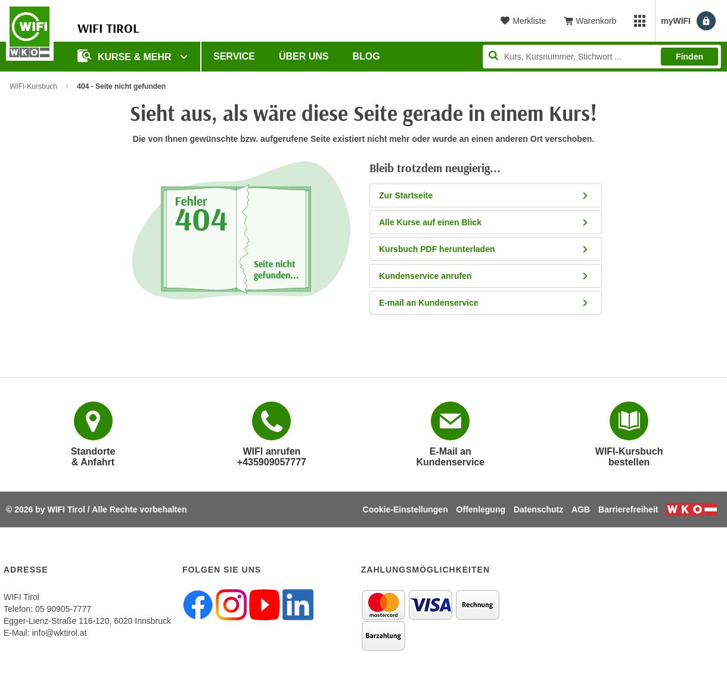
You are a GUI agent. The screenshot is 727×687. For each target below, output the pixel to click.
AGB (580, 509)
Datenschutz (538, 509)
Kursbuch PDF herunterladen (484, 249)
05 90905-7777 (63, 609)
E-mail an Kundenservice (484, 302)
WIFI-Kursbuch (33, 86)
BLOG (366, 56)
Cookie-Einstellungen (405, 509)
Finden (689, 56)
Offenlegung (480, 509)
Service (234, 56)
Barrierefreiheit (628, 509)
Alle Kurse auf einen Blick (484, 222)
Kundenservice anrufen (484, 276)
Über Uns (304, 56)
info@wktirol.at (59, 633)
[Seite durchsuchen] (602, 57)
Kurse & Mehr (125, 55)
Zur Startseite (484, 195)
